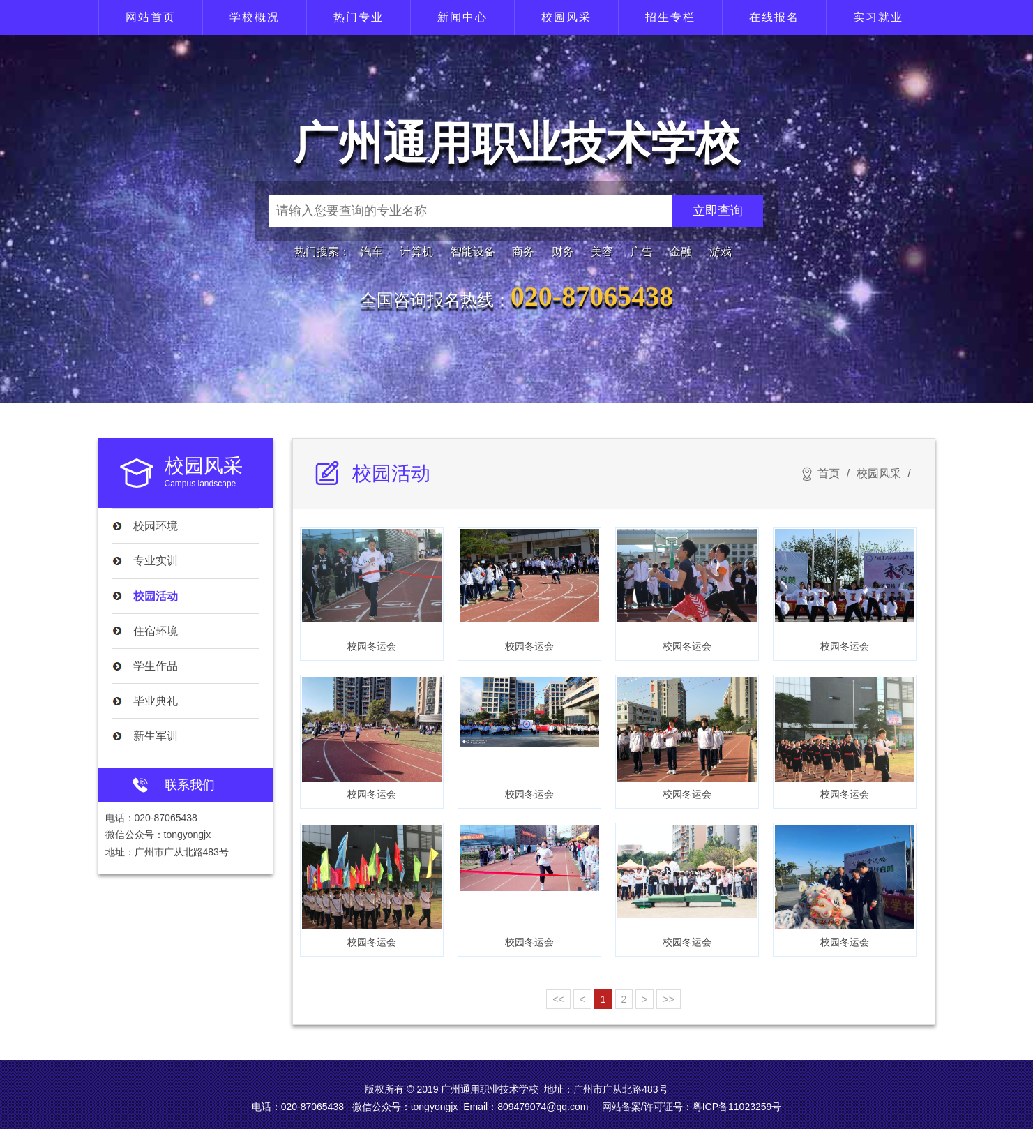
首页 (828, 473)
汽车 (372, 251)
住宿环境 (155, 631)
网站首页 (151, 17)
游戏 (720, 251)
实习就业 (878, 17)
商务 (523, 251)
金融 (681, 251)
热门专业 (358, 17)
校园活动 (155, 596)
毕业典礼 (155, 701)
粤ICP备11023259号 (737, 1106)
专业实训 (155, 561)
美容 (602, 251)
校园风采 (566, 17)
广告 (642, 251)
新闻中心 (462, 17)
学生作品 (155, 666)
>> (668, 999)
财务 (563, 251)
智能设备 (473, 251)
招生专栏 (670, 17)
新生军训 (155, 736)
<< (558, 999)
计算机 (416, 251)
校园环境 (155, 526)
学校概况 (254, 17)
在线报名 (774, 17)
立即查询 (718, 211)
